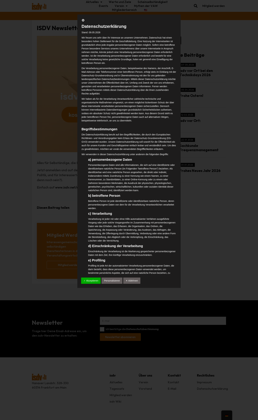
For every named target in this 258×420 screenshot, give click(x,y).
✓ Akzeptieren (91, 280)
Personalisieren (112, 280)
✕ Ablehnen (132, 280)
